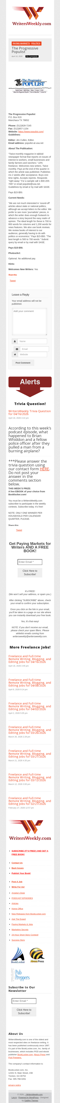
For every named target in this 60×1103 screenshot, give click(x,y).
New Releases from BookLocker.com (29, 914)
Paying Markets (21, 43)
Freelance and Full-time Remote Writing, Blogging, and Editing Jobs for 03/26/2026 (29, 730)
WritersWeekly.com (34, 1094)
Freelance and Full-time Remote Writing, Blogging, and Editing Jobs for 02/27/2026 (29, 801)
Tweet (13, 280)
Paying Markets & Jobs (22, 924)
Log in (14, 1097)
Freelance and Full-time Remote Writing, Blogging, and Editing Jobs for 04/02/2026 (29, 706)
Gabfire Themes (31, 1101)
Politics (35, 43)
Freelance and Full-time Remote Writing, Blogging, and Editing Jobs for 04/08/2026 (29, 682)
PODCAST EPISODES (22, 898)
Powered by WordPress (29, 1097)
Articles (15, 903)
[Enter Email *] (30, 562)
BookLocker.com (25, 1054)
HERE (44, 468)
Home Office (17, 908)
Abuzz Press (40, 1054)
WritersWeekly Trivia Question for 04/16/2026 (29, 412)
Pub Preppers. (15, 1057)
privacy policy (14, 1085)
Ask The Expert (19, 919)
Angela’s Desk (18, 893)
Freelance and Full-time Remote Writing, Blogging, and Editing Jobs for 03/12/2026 (29, 777)
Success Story (18, 940)
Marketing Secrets (20, 929)
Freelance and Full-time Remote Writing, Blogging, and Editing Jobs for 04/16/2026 (29, 659)
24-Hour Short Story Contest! (25, 935)
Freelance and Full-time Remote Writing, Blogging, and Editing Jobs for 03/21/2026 (29, 753)
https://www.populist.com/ (31, 131)
